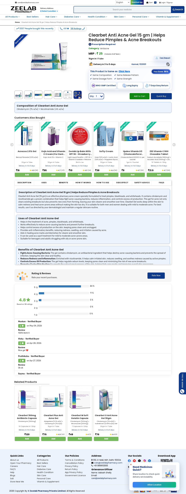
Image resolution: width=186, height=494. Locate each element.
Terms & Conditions (74, 460)
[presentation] (12, 144)
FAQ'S (13, 469)
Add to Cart (139, 96)
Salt (12, 478)
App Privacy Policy (74, 472)
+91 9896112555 (99, 465)
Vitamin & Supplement (167, 16)
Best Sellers (33, 16)
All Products (11, 16)
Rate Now (156, 275)
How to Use (102, 182)
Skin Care (119, 16)
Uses (44, 182)
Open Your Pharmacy (20, 463)
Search (178, 9)
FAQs (161, 182)
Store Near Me (17, 481)
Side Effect (122, 182)
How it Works (83, 182)
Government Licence (75, 475)
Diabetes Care (71, 16)
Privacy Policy (71, 466)
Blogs (12, 475)
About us (14, 460)
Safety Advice (142, 182)
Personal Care (140, 16)
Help (12, 472)
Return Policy (71, 469)
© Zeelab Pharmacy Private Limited (47, 491)
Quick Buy (161, 96)
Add (27, 175)
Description (24, 182)
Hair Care (51, 16)
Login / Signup (166, 3)
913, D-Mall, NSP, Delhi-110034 (106, 460)
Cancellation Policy (74, 463)
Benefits (63, 182)
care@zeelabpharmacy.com (27, 3)
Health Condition (97, 16)
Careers (14, 466)
